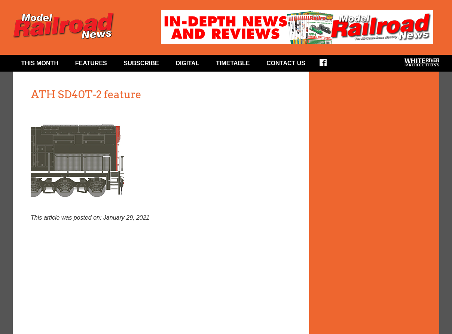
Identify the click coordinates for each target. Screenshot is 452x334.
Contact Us (285, 63)
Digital (187, 63)
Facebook (328, 65)
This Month (39, 63)
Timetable (233, 63)
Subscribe (141, 63)
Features (91, 63)
